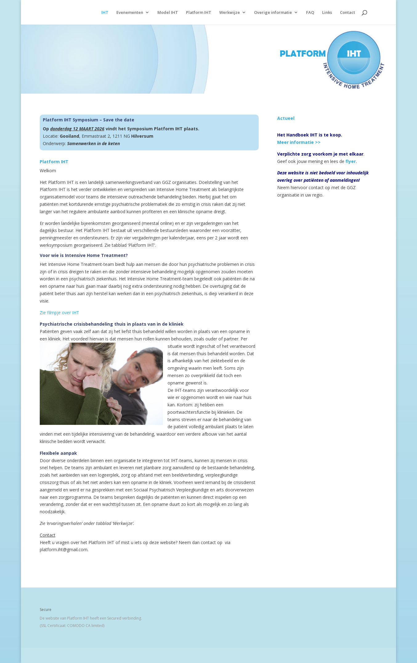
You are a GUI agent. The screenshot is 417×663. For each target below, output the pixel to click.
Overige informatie (273, 12)
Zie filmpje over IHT (59, 312)
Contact (347, 12)
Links (327, 12)
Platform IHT (198, 12)
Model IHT (167, 12)
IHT (104, 12)
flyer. (351, 161)
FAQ (310, 12)
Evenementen (129, 12)
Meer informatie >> (299, 142)
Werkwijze (229, 12)
